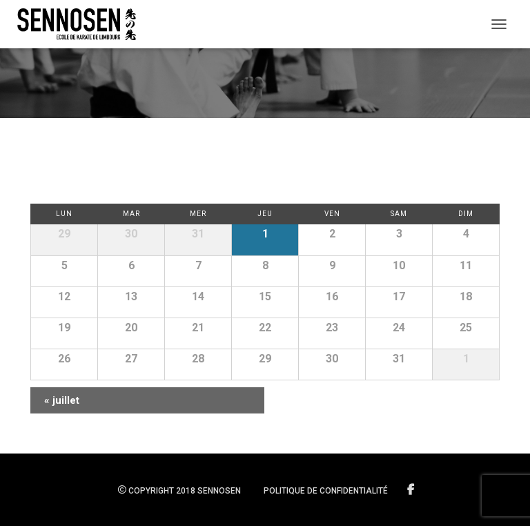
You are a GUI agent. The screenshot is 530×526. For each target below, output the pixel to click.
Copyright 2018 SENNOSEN (179, 491)
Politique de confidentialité (326, 491)
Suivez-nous (411, 490)
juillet (61, 400)
